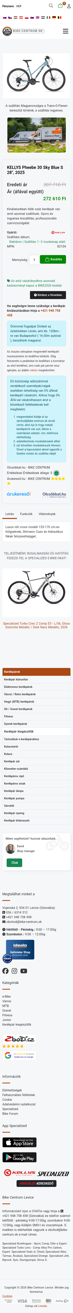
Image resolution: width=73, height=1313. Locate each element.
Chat (14, 863)
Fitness (7, 1015)
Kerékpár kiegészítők (16, 1024)
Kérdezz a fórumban (48, 295)
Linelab (42, 1306)
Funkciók (26, 514)
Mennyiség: (20, 260)
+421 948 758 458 (19, 917)
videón (34, 370)
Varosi (6, 1001)
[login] (68, 6)
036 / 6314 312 (17, 912)
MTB (5, 1006)
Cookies (7, 1296)
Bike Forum (10, 1114)
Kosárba (53, 259)
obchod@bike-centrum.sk (24, 922)
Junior (6, 1020)
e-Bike (6, 996)
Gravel (6, 1010)
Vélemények (47, 514)
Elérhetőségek (12, 1090)
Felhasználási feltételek (18, 1095)
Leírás (9, 514)
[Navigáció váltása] (59, 31)
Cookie (7, 1099)
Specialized (10, 1109)
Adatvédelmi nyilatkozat (19, 1104)
